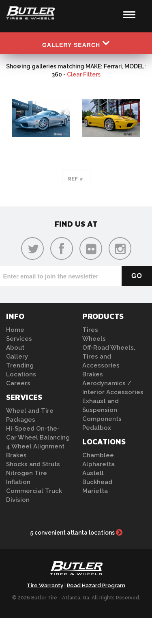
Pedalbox (96, 427)
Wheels (94, 338)
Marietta (95, 491)
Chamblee (98, 455)
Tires (90, 329)
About (15, 347)
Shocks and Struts (33, 464)
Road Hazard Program (96, 585)
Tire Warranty (45, 585)
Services (19, 338)
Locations (21, 374)
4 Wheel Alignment (35, 446)
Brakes (16, 455)
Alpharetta (98, 464)
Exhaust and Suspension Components (102, 410)
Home (15, 329)
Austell (93, 473)
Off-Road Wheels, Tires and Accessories (108, 356)
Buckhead (97, 482)
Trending (20, 365)
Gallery (17, 356)
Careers (18, 383)
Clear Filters (84, 74)
